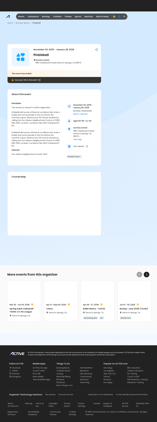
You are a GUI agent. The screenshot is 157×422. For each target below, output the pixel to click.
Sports (78, 16)
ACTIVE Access (125, 404)
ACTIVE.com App (40, 368)
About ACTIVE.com (13, 404)
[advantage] (114, 16)
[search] (124, 16)
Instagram (16, 376)
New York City (110, 373)
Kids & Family (102, 16)
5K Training (132, 373)
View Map (77, 139)
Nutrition (88, 16)
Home (10, 23)
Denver (107, 376)
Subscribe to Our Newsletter (100, 394)
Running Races (62, 368)
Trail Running (85, 376)
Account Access (66, 394)
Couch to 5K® (39, 370)
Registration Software (13, 413)
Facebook (16, 368)
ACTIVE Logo (14, 352)
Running (46, 16)
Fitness (68, 16)
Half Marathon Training (137, 379)
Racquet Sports (22, 23)
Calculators (33, 16)
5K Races (60, 379)
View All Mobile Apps (41, 379)
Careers (96, 403)
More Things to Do (64, 385)
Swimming (84, 382)
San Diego (108, 368)
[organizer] (119, 16)
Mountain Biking (63, 376)
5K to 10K (36, 373)
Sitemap (28, 403)
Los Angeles (109, 370)
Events (21, 16)
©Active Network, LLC (97, 412)
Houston (107, 379)
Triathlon (57, 16)
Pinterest (16, 373)
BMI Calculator (133, 368)
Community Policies (55, 413)
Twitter (15, 370)
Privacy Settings (81, 404)
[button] (96, 49)
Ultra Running (86, 373)
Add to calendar (80, 114)
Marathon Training (135, 382)
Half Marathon (86, 368)
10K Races (60, 382)
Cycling (59, 373)
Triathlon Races (63, 370)
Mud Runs (84, 379)
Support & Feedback (107, 404)
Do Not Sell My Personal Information (132, 394)
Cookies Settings (72, 413)
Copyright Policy (53, 404)
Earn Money (50, 394)
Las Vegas (108, 382)
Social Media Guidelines (33, 413)
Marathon (84, 370)
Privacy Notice (67, 404)
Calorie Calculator (135, 370)
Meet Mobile (38, 376)
